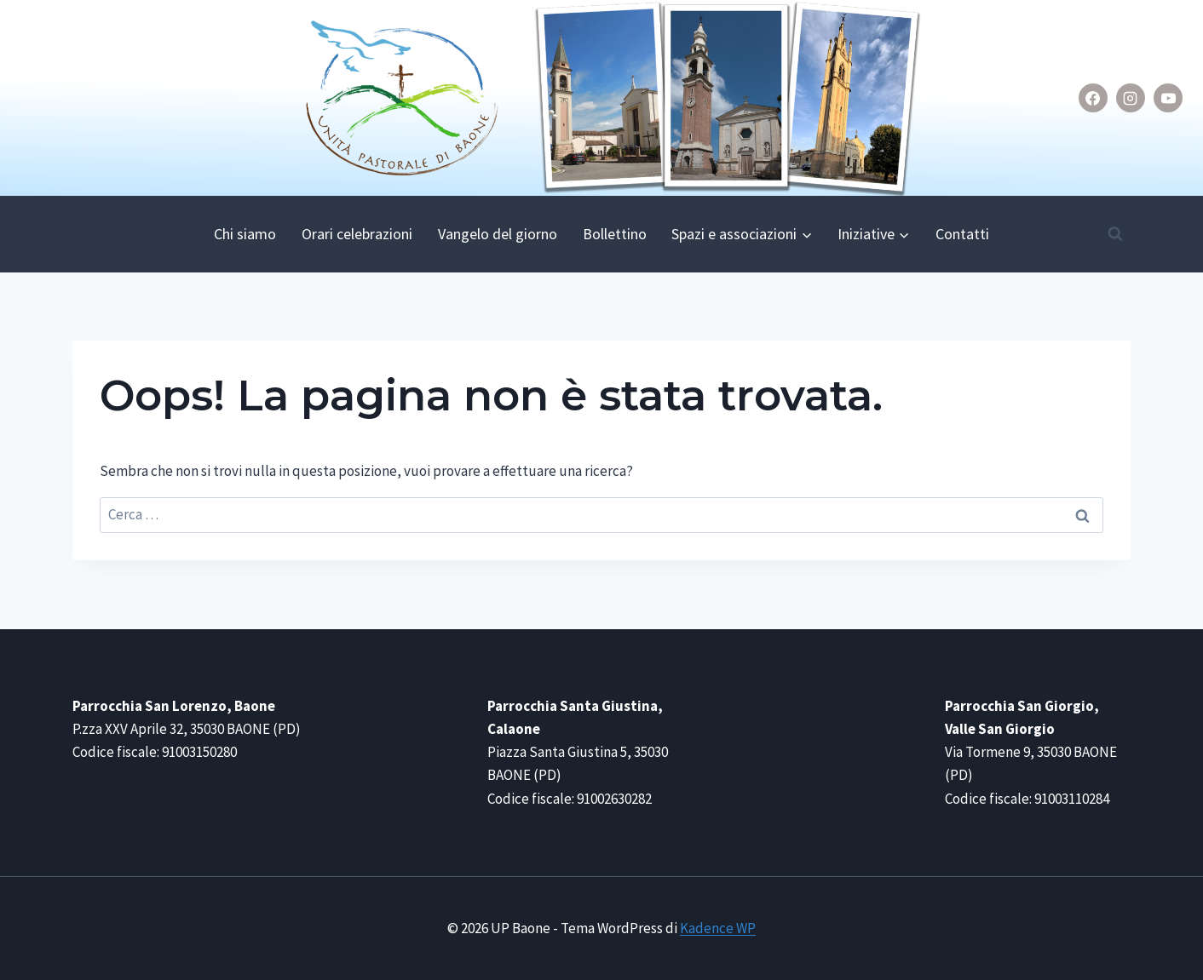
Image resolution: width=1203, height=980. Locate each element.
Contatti (962, 234)
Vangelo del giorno (497, 234)
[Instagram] (1130, 97)
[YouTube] (1168, 97)
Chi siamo (245, 234)
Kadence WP (718, 928)
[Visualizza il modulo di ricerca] (1115, 234)
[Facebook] (1093, 97)
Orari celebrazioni (357, 234)
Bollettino (615, 234)
